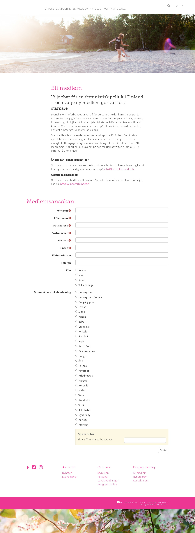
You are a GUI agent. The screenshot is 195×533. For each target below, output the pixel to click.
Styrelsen (104, 473)
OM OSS (49, 8)
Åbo (79, 361)
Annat (80, 280)
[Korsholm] (76, 400)
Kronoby (82, 424)
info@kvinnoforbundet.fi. (119, 169)
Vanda (80, 316)
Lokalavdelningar (108, 480)
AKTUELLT (96, 8)
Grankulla (82, 326)
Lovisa (80, 307)
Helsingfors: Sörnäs (88, 297)
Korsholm (82, 400)
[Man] (76, 275)
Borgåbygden (84, 302)
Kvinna (80, 270)
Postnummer (61, 233)
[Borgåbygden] (76, 302)
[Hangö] (76, 356)
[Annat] (76, 280)
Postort (64, 240)
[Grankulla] (76, 326)
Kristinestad (84, 375)
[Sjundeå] (76, 336)
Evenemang (70, 476)
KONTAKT (109, 8)
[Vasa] (76, 395)
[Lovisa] (76, 307)
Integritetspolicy (108, 484)
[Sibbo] (76, 311)
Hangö (80, 356)
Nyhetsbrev (141, 476)
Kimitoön (82, 370)
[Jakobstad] (76, 410)
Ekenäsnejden (85, 351)
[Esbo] (76, 321)
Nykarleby (82, 415)
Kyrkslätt (82, 331)
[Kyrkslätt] (76, 331)
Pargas (81, 366)
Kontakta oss (142, 480)
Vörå (79, 405)
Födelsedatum (61, 255)
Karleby (81, 420)
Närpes (81, 380)
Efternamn (62, 218)
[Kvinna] (76, 270)
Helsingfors (83, 292)
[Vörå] (76, 405)
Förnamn (64, 210)
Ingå (79, 341)
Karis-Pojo (83, 346)
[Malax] (76, 390)
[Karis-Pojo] (76, 346)
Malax (80, 390)
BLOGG (121, 8)
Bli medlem (141, 473)
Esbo (79, 321)
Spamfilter (86, 434)
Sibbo (80, 312)
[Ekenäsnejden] (76, 351)
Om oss (104, 467)
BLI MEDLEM (80, 8)
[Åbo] (76, 361)
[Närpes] (76, 380)
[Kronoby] (76, 424)
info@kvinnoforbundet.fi (75, 183)
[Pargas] (76, 365)
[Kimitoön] (76, 370)
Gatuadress (62, 225)
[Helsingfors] (76, 292)
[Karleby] (76, 419)
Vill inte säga (84, 285)
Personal (103, 476)
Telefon (66, 263)
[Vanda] (76, 316)
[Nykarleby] (76, 415)
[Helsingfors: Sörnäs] (76, 297)
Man (79, 275)
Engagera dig (145, 467)
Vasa (79, 395)
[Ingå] (76, 341)
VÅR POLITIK (63, 8)
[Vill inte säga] (76, 285)
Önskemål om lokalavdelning (52, 292)
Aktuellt (69, 467)
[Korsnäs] (76, 385)
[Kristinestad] (76, 375)
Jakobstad (83, 410)
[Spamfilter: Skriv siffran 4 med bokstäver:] (145, 440)
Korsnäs (81, 385)
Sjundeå (81, 336)
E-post (65, 248)
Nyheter (67, 473)
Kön (68, 270)
